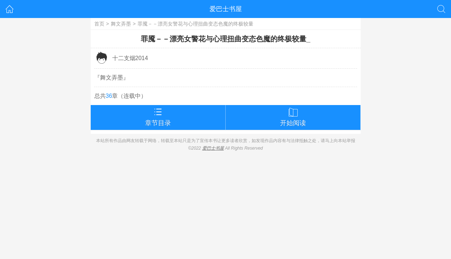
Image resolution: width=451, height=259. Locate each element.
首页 (99, 24)
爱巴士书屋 (225, 9)
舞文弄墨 (121, 24)
